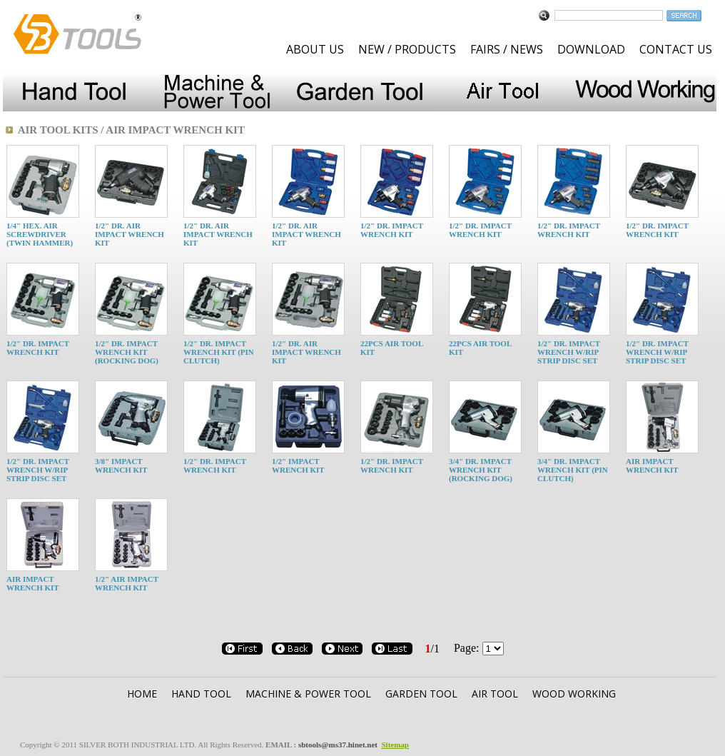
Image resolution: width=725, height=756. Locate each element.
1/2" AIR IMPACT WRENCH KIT (126, 583)
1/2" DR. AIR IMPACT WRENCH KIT (129, 234)
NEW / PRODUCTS (407, 49)
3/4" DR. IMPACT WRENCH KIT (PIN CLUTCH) (572, 470)
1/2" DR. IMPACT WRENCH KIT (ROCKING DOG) (126, 352)
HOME (142, 693)
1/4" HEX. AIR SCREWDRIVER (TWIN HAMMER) (39, 234)
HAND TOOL (201, 693)
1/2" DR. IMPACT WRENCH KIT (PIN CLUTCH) (218, 352)
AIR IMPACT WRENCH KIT (652, 465)
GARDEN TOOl (421, 693)
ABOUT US (315, 49)
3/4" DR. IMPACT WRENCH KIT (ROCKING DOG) (480, 470)
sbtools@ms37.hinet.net (337, 744)
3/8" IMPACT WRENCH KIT (121, 465)
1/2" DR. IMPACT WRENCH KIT (391, 229)
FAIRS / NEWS (506, 49)
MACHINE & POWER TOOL (308, 693)
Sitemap (395, 744)
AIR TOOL (495, 693)
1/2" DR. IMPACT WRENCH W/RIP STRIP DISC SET (568, 352)
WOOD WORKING (574, 693)
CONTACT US (675, 49)
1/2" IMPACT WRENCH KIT (298, 465)
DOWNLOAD (591, 49)
